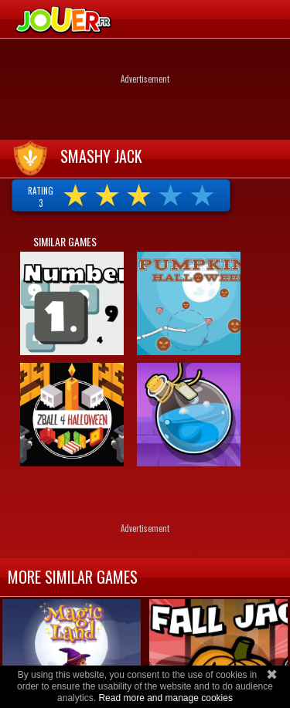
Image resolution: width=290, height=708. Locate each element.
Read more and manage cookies (165, 698)
